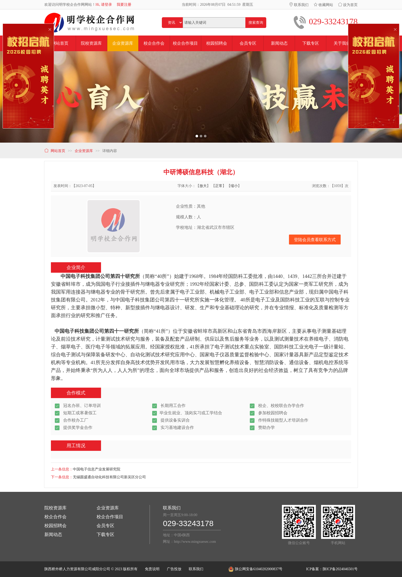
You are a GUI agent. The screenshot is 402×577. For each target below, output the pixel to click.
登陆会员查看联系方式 (315, 239)
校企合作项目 (110, 516)
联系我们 (299, 5)
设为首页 (348, 5)
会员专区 (105, 525)
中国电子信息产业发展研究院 (96, 469)
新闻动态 (53, 534)
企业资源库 (108, 507)
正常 (218, 186)
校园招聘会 (55, 525)
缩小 (234, 186)
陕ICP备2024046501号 (340, 569)
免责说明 (152, 569)
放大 (203, 186)
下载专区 (105, 534)
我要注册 (124, 5)
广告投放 (174, 569)
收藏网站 (323, 5)
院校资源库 (55, 507)
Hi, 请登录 (104, 5)
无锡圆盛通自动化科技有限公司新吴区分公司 (109, 477)
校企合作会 (55, 516)
